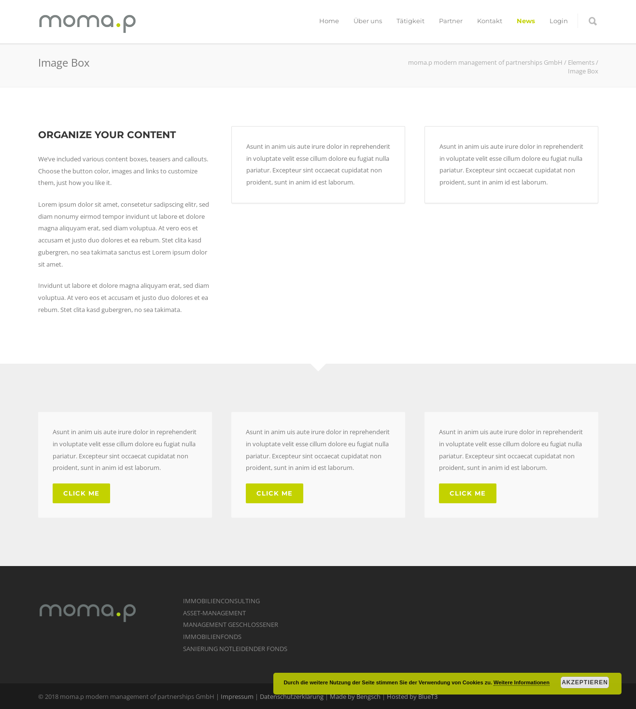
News (526, 21)
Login (559, 21)
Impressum (237, 696)
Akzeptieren (585, 682)
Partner (451, 21)
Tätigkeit (410, 21)
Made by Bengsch (355, 696)
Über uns (367, 21)
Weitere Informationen (522, 682)
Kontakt (489, 21)
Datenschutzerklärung (292, 696)
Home (329, 21)
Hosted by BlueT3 (412, 696)
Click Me (81, 493)
